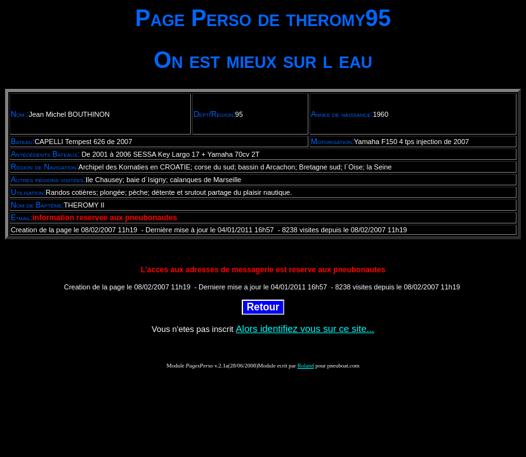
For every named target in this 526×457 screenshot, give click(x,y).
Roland (306, 365)
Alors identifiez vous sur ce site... (305, 328)
